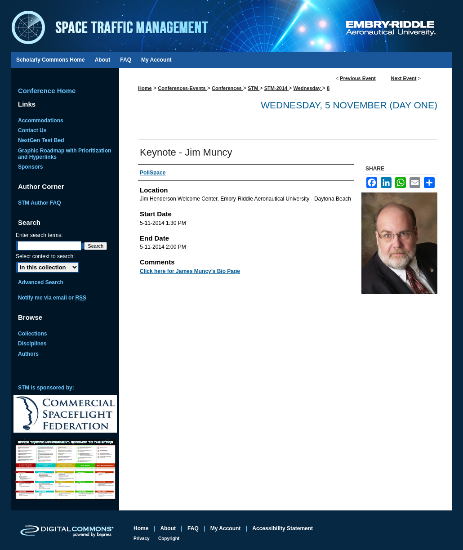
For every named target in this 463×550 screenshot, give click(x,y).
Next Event (404, 78)
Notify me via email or (52, 298)
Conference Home (47, 90)
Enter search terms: (39, 235)
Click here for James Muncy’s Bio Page (190, 271)
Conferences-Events (182, 88)
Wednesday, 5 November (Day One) (349, 105)
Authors (28, 354)
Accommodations (40, 120)
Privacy (142, 538)
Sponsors (30, 167)
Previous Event (357, 78)
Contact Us (32, 130)
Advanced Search (40, 282)
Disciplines (32, 343)
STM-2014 (276, 88)
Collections (32, 334)
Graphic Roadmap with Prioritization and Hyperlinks (64, 154)
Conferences (227, 88)
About (168, 528)
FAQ (193, 528)
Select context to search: (45, 256)
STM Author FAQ (39, 203)
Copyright (168, 538)
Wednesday (308, 88)
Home (145, 88)
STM (253, 88)
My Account (225, 528)
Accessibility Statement (282, 528)
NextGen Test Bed (41, 140)
